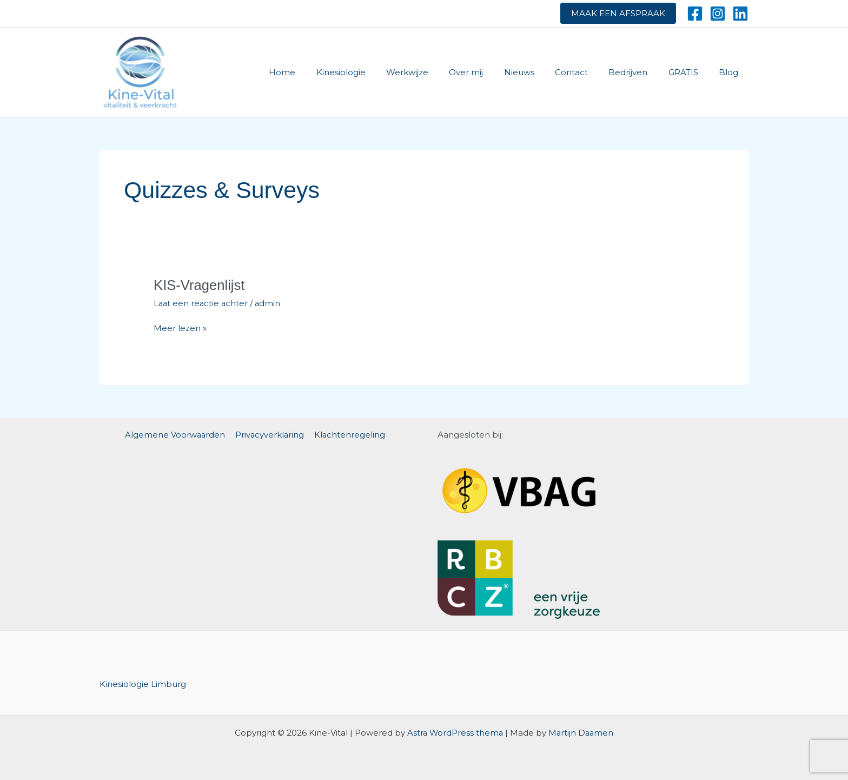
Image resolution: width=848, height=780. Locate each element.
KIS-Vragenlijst (200, 285)
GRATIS (690, 72)
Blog (730, 72)
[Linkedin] (740, 13)
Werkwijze (436, 72)
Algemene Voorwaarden (176, 434)
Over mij (491, 72)
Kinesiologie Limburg (143, 683)
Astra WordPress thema (454, 732)
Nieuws (539, 72)
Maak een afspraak (618, 13)
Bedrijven (639, 72)
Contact (587, 72)
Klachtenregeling (349, 434)
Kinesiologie (374, 72)
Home (320, 72)
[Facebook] (695, 13)
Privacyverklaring (270, 434)
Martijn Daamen (581, 732)
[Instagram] (718, 13)
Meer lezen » (180, 328)
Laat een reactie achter (202, 303)
